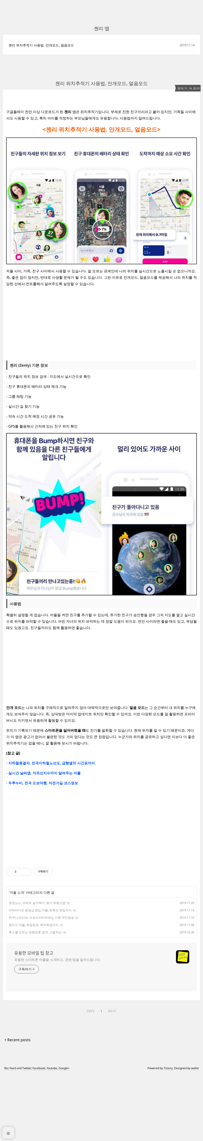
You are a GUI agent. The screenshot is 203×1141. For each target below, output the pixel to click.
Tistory (168, 1134)
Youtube (51, 1134)
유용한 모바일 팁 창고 (33, 1019)
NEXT (112, 1077)
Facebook (38, 1134)
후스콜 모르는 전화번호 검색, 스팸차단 (35, 998)
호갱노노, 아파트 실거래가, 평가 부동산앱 (37, 969)
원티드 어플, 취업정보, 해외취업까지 (34, 991)
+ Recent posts (17, 1106)
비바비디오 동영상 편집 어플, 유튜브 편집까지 (40, 976)
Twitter (26, 1134)
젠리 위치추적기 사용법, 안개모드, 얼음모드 (41, 45)
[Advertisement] (101, 134)
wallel (195, 1134)
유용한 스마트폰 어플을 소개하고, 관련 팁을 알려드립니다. (57, 1026)
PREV (91, 1077)
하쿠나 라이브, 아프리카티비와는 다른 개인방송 (41, 984)
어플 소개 (17, 959)
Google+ (64, 1134)
